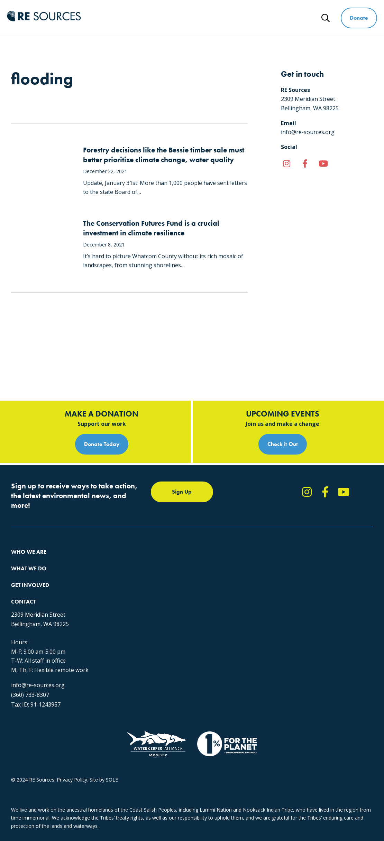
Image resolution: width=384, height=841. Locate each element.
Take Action (251, 510)
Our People (23, 535)
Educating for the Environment (142, 535)
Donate (359, 17)
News (305, 17)
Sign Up (182, 441)
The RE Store (123, 560)
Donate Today (101, 393)
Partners (20, 560)
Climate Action (124, 522)
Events (245, 547)
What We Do (170, 17)
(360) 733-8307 (30, 678)
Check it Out (282, 393)
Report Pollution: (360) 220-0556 (274, 522)
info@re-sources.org (38, 668)
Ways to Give (266, 17)
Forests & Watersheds (133, 547)
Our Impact (23, 522)
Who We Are (123, 17)
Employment (25, 547)
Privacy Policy (72, 779)
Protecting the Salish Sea (136, 510)
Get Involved (217, 17)
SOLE (112, 779)
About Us (21, 510)
